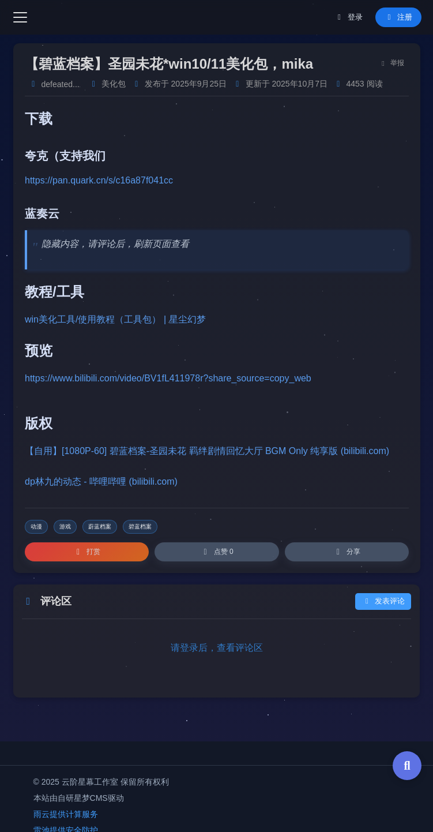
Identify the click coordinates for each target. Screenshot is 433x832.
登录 (348, 17)
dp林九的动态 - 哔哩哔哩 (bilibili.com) (101, 481)
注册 (398, 17)
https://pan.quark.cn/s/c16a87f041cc (99, 180)
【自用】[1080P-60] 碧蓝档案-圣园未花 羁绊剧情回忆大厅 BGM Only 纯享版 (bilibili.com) (207, 451)
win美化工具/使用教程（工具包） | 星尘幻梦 (115, 319)
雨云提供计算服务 (65, 814)
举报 (391, 63)
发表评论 (383, 601)
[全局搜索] (407, 765)
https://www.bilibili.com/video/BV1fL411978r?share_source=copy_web (168, 378)
